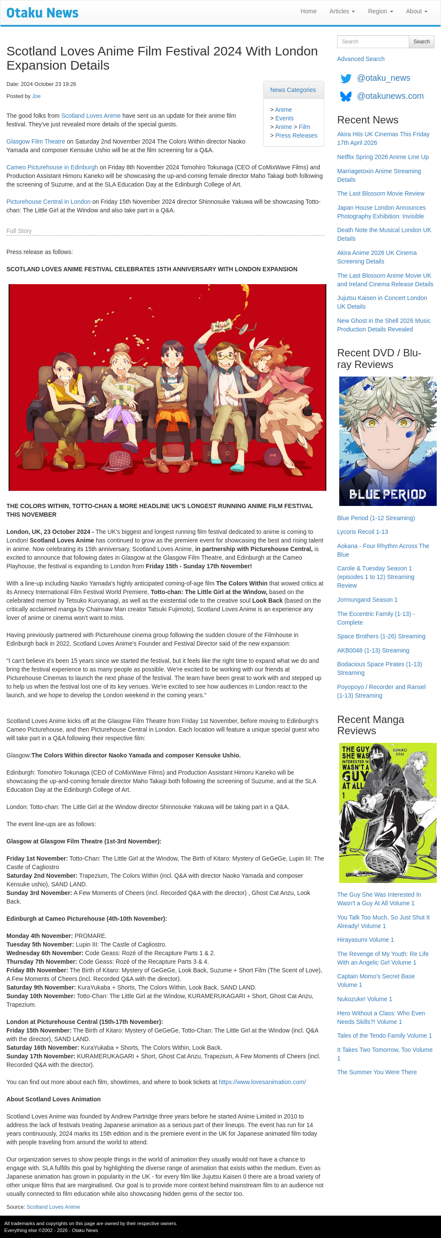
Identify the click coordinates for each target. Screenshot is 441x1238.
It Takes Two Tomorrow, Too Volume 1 (384, 1054)
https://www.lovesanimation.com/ (262, 1082)
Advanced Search (361, 58)
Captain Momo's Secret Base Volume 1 (376, 980)
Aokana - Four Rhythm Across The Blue (383, 550)
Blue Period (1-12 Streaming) (376, 518)
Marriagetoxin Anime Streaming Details (379, 175)
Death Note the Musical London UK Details (384, 234)
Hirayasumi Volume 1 (365, 939)
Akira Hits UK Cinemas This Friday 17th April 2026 (383, 138)
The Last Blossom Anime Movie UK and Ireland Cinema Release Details (385, 280)
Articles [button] (342, 11)
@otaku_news (383, 78)
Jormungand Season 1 (367, 599)
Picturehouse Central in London (48, 201)
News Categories (293, 89)
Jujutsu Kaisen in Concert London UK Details (382, 302)
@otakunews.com (390, 96)
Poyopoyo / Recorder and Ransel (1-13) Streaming (381, 691)
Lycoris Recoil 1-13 (362, 531)
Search (422, 42)
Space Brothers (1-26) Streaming (381, 636)
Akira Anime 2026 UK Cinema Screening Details (377, 257)
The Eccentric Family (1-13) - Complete (375, 618)
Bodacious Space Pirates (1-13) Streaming (379, 668)
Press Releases (296, 135)
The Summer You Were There (377, 1072)
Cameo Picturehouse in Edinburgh (52, 167)
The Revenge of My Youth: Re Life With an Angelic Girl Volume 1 (383, 958)
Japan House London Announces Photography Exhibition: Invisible (381, 212)
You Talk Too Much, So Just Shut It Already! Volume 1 (383, 921)
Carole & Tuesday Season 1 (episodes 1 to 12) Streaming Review (375, 577)
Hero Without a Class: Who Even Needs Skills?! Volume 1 (381, 1017)
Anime (283, 109)
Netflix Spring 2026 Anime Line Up (383, 156)
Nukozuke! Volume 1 (364, 999)
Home (308, 11)
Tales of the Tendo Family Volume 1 (384, 1035)
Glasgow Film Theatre (35, 141)
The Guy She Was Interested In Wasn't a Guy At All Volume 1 (379, 899)
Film (304, 126)
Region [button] (380, 11)
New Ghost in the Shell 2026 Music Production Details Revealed (384, 325)
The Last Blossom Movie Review (380, 193)
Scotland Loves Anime (91, 115)
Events (284, 118)
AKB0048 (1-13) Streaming (373, 650)
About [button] (417, 11)
